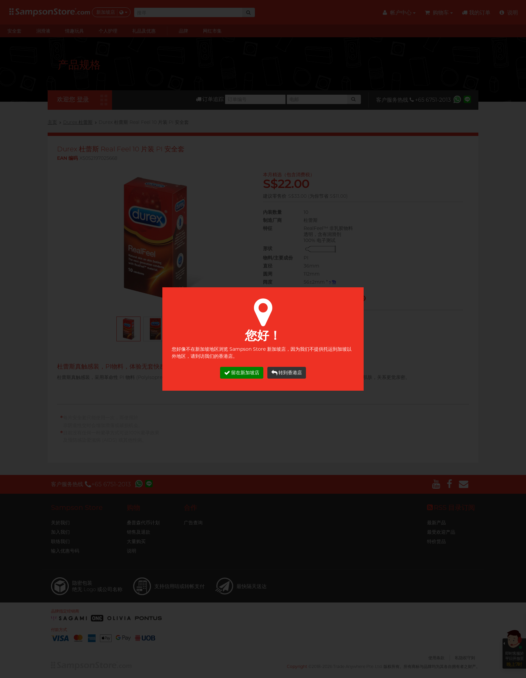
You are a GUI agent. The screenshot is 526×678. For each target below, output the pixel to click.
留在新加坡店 (241, 373)
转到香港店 (286, 373)
